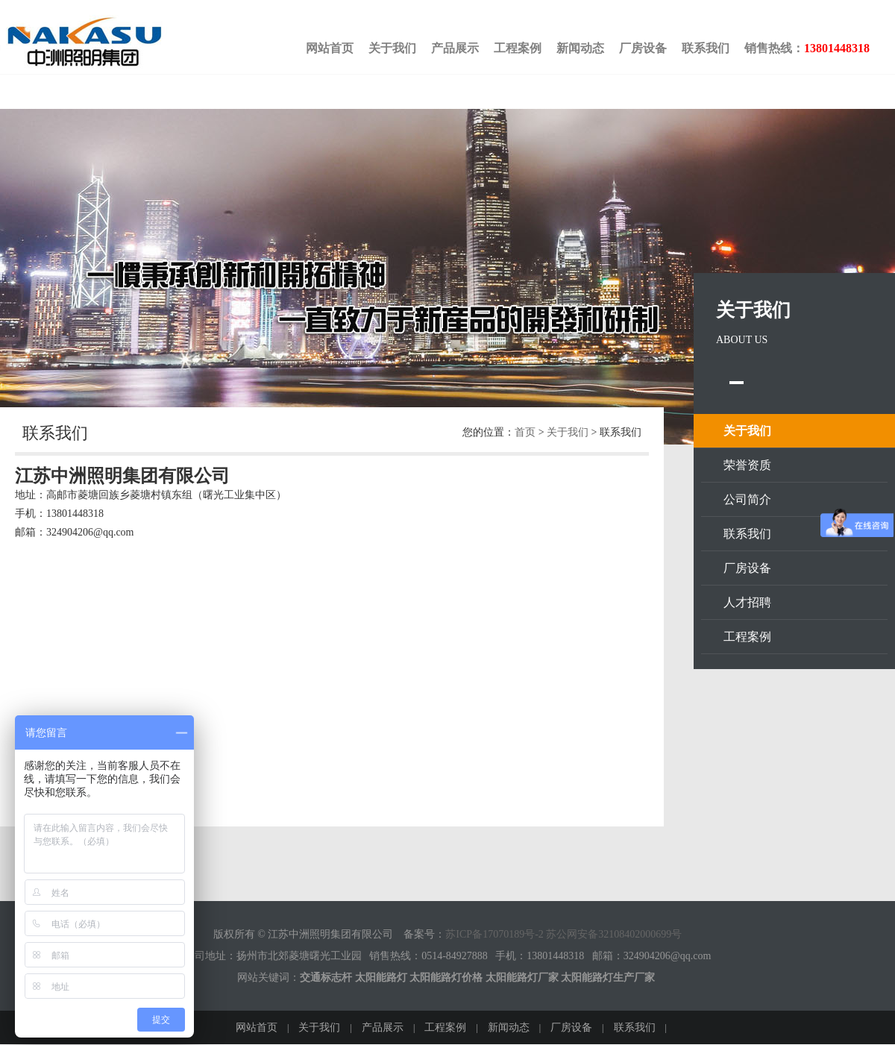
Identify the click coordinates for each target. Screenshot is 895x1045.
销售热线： (807, 48)
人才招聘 (747, 602)
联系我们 (705, 48)
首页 (525, 432)
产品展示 (455, 48)
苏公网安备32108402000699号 (614, 934)
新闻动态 (580, 48)
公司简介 (747, 499)
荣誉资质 (747, 465)
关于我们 (392, 48)
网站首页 (330, 48)
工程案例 (517, 48)
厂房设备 (643, 48)
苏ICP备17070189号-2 (494, 934)
